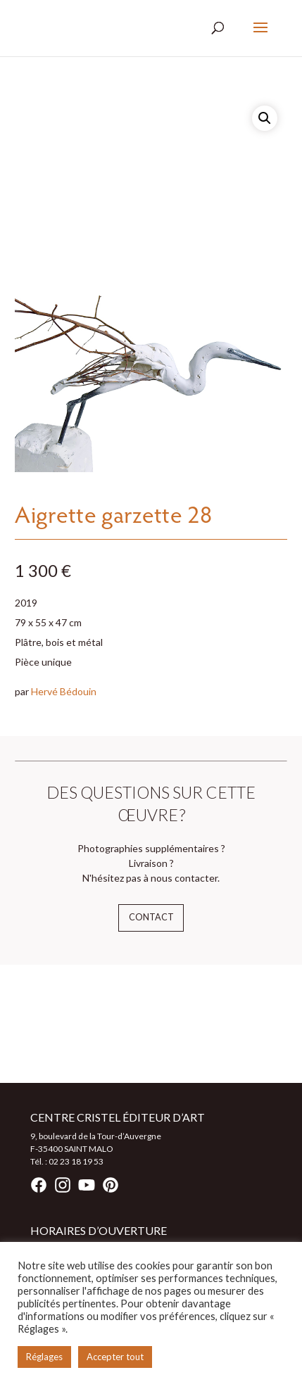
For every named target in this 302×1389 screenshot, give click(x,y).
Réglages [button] (44, 1356)
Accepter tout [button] (115, 1356)
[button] (264, 118)
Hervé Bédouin (63, 691)
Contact (151, 917)
